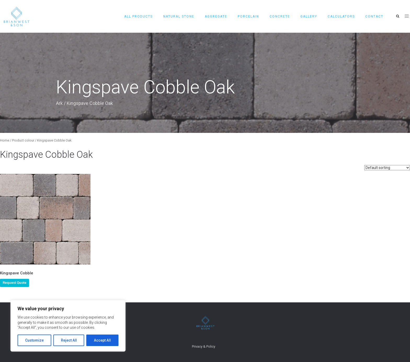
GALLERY (308, 16)
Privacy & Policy (203, 346)
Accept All (102, 340)
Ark (59, 103)
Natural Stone (178, 16)
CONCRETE (280, 16)
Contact (374, 16)
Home (4, 140)
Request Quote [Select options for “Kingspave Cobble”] (14, 283)
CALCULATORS (341, 16)
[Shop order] (387, 167)
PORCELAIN (248, 16)
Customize (34, 340)
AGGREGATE (216, 16)
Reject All (69, 340)
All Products (138, 16)
